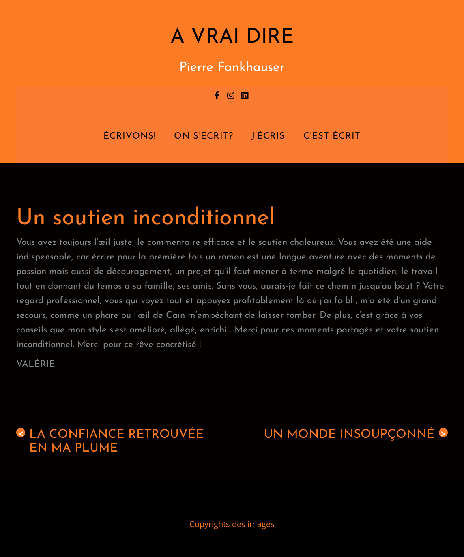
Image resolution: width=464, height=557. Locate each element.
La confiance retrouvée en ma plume (110, 441)
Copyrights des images (232, 523)
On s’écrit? (203, 136)
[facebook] (217, 93)
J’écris (268, 136)
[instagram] (231, 93)
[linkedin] (245, 93)
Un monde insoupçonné (356, 434)
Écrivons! (129, 136)
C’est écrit (332, 136)
